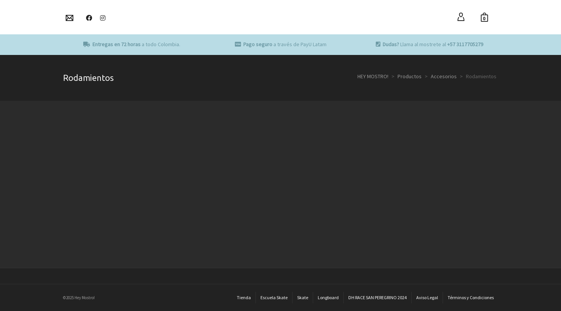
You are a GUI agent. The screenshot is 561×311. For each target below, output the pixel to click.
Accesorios (444, 76)
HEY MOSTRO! (372, 76)
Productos (410, 76)
